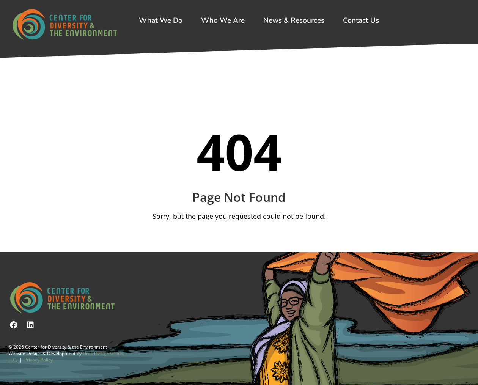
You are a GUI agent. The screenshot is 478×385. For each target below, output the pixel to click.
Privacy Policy (38, 360)
